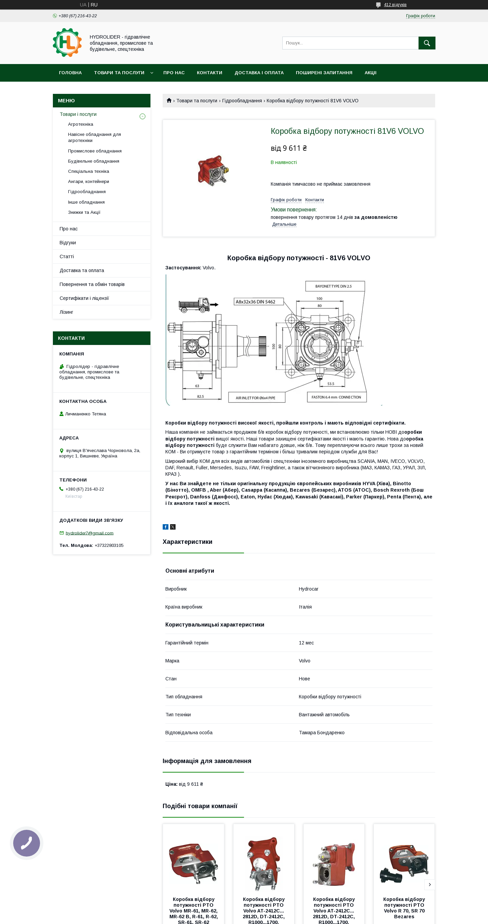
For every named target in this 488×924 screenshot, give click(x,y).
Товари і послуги (78, 114)
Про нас (174, 72)
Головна (70, 72)
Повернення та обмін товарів (92, 284)
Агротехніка (80, 124)
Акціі (371, 72)
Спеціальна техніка (88, 171)
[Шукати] (427, 43)
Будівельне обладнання (93, 161)
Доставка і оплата (259, 72)
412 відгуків (395, 4)
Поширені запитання (324, 72)
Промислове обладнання (95, 150)
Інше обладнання (86, 202)
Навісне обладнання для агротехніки (94, 137)
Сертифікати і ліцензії (84, 298)
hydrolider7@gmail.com (90, 532)
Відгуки (68, 242)
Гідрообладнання (242, 100)
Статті (67, 256)
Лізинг (66, 312)
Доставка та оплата (82, 270)
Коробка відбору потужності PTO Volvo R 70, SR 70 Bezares (404, 908)
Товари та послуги (119, 72)
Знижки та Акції (84, 212)
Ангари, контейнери (88, 181)
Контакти (209, 72)
